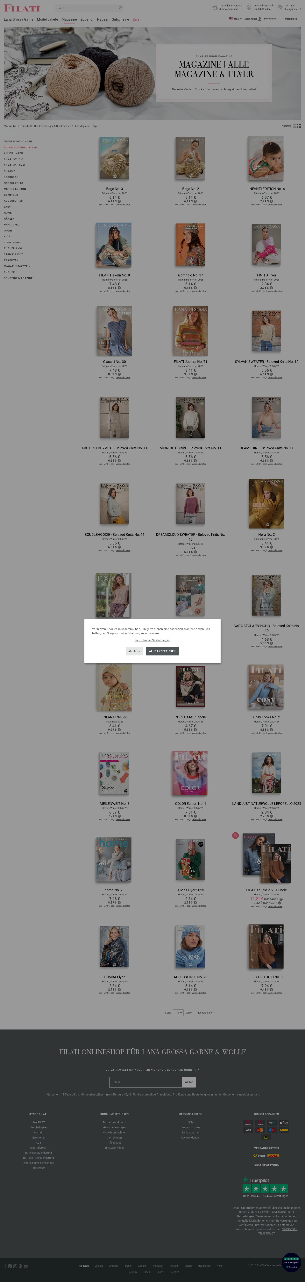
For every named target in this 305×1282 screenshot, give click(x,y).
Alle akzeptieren (162, 651)
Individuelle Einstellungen (152, 640)
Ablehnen (134, 651)
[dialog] (152, 641)
